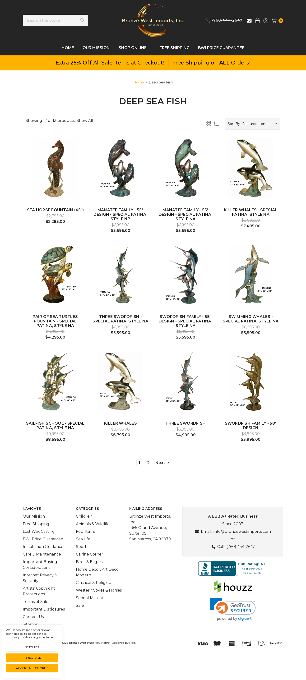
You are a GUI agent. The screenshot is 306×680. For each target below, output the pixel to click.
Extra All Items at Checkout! (110, 63)
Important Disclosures (44, 622)
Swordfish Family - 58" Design (251, 425)
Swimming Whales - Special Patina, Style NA (250, 318)
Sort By (234, 124)
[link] (233, 622)
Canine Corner (89, 567)
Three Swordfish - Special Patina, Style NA (120, 318)
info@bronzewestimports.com (242, 544)
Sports (82, 559)
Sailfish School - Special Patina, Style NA (55, 425)
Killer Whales (120, 423)
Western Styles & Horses (99, 603)
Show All (85, 120)
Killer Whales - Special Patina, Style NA (251, 212)
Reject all (32, 657)
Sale (80, 618)
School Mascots (90, 610)
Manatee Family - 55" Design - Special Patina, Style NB (120, 214)
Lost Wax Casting (39, 544)
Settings (32, 647)
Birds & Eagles (89, 574)
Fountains (85, 544)
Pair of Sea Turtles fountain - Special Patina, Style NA (55, 321)
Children (84, 529)
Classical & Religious (94, 595)
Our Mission (96, 48)
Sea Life (83, 552)
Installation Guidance (43, 559)
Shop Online (135, 48)
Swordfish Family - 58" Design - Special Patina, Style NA (186, 321)
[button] (232, 581)
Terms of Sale (35, 614)
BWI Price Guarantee (221, 48)
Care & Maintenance (42, 567)
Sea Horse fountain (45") (55, 210)
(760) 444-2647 (241, 559)
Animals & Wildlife (93, 536)
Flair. (132, 655)
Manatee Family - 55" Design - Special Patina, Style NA (186, 214)
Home (68, 48)
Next (162, 462)
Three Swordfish (185, 423)
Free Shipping (175, 48)
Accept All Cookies (32, 668)
